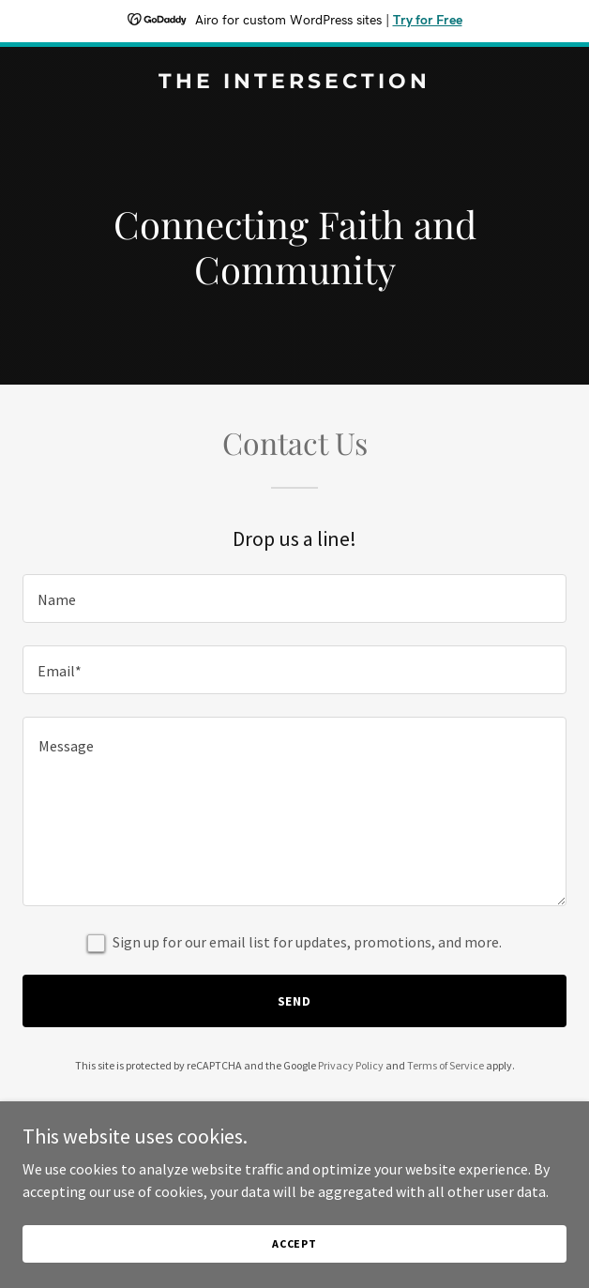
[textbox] (294, 598)
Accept (294, 1243)
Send (295, 1001)
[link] (294, 82)
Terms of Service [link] (445, 1065)
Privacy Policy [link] (351, 1065)
